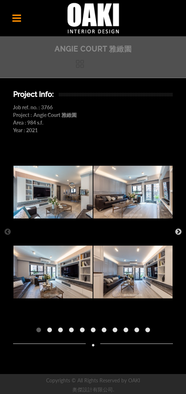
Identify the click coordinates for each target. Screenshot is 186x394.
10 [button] (138, 331)
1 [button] (40, 331)
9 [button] (127, 331)
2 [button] (51, 331)
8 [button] (116, 331)
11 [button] (149, 331)
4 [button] (73, 331)
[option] (53, 232)
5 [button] (83, 331)
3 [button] (62, 331)
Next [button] (178, 232)
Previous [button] (7, 232)
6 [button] (94, 331)
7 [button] (105, 331)
